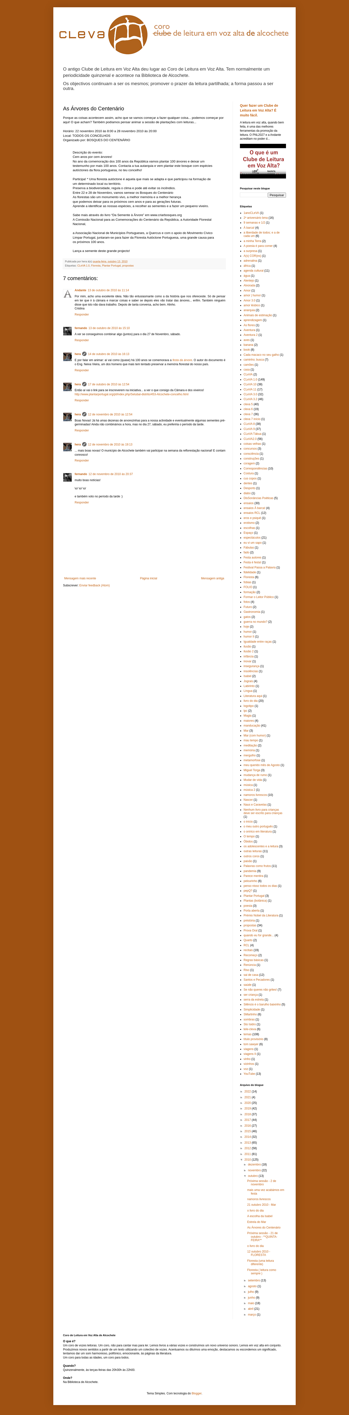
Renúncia (250, 965)
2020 (248, 1103)
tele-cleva (250, 1029)
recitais (248, 950)
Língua (248, 691)
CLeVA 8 (249, 424)
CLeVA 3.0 (250, 394)
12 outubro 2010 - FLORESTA (258, 1253)
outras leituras (253, 851)
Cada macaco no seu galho (261, 354)
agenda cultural (253, 270)
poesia (248, 905)
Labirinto (249, 686)
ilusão (247, 646)
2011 (248, 1154)
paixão (248, 861)
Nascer (248, 799)
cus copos (250, 478)
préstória (249, 920)
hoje (246, 626)
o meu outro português (258, 826)
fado (246, 552)
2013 (248, 1142)
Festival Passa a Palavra (260, 567)
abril (251, 1308)
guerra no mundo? (255, 621)
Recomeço (250, 955)
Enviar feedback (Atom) (94, 585)
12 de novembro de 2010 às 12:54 (110, 414)
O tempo (249, 836)
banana (248, 345)
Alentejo (249, 280)
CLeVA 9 (249, 429)
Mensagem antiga (212, 578)
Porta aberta (252, 910)
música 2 (249, 790)
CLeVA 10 (250, 384)
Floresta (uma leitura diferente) (260, 1262)
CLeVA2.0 (250, 439)
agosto (252, 1286)
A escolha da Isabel (259, 1216)
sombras (249, 1019)
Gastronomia (252, 612)
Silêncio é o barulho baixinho (262, 1004)
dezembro (255, 1164)
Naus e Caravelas (255, 804)
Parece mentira (253, 876)
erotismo (249, 523)
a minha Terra (252, 241)
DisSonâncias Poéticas (258, 498)
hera (78, 354)
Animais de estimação (258, 315)
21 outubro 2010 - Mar (261, 1204)
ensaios (249, 503)
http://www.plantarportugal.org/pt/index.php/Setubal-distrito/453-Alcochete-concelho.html (132, 394)
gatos (247, 617)
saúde (248, 984)
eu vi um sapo (253, 542)
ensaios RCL (252, 513)
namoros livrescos (255, 795)
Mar (246, 730)
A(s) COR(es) (252, 256)
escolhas (249, 528)
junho (252, 1297)
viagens (249, 1049)
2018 (248, 1114)
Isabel (247, 676)
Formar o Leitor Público (259, 597)
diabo (247, 493)
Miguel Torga (252, 770)
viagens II (250, 1054)
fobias (247, 582)
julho (251, 1292)
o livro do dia (255, 1210)
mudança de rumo (255, 775)
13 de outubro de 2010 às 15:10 (109, 328)
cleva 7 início (252, 419)
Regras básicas (254, 960)
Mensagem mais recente (80, 578)
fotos (247, 602)
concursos (250, 448)
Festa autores (252, 557)
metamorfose (252, 760)
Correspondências (255, 468)
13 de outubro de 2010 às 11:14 (108, 290)
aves (247, 340)
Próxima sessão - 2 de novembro (261, 1182)
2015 (248, 1131)
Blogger (197, 1393)
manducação (252, 725)
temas (248, 1034)
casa (247, 369)
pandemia (250, 871)
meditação (250, 745)
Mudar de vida (253, 780)
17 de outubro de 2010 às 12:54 (108, 384)
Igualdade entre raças (258, 641)
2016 (248, 1125)
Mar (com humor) (255, 735)
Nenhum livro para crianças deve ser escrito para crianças (263, 811)
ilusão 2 (249, 651)
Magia (248, 715)
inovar (248, 661)
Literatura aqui (253, 696)
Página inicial (148, 578)
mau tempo (251, 740)
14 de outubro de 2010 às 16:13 (108, 354)
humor (248, 631)
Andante (80, 290)
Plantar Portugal (111, 265)
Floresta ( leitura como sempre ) (261, 1271)
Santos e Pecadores (257, 979)
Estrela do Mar (256, 1222)
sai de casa (251, 975)
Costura (249, 473)
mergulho (250, 755)
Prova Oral (250, 930)
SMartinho (250, 1014)
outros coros (252, 856)
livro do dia (251, 701)
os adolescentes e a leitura (261, 846)
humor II (249, 636)
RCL (246, 945)
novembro (255, 1170)
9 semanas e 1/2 (254, 222)
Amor (247, 290)
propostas (128, 265)
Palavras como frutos (257, 866)
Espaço (248, 532)
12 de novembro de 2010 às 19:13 (110, 444)
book (247, 349)
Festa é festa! (252, 562)
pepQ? (248, 890)
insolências (251, 671)
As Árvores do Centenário (263, 1227)
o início (248, 821)
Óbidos (248, 841)
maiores (249, 720)
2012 (248, 1148)
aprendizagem (253, 320)
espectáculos (252, 537)
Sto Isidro (250, 1024)
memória (249, 750)
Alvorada (249, 285)
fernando (81, 328)
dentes (248, 483)
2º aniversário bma (256, 217)
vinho (247, 1059)
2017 (248, 1120)
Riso (246, 970)
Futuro (248, 607)
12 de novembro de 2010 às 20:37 (110, 474)
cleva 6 (248, 409)
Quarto (248, 940)
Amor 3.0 (249, 300)
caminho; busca (254, 359)
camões (249, 364)
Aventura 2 (251, 335)
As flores (249, 325)
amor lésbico (252, 305)
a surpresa (250, 251)
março (252, 1314)
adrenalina (250, 260)
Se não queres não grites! (260, 989)
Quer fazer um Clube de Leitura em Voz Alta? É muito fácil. (259, 110)
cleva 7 (248, 414)
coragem (249, 463)
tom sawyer (251, 1044)
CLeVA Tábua (253, 434)
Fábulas (249, 547)
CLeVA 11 (250, 389)
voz (246, 1069)
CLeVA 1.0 (83, 265)
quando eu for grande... (259, 935)
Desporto (249, 488)
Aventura (249, 330)
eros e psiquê (252, 518)
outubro (253, 1176)
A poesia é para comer (258, 246)
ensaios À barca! (254, 508)
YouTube (249, 1073)
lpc (245, 710)
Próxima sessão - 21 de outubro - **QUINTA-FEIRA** (262, 1236)
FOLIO (248, 587)
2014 (248, 1137)
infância (249, 656)
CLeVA (248, 374)
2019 (248, 1108)
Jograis (248, 681)
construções (251, 458)
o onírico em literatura (258, 831)
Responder (82, 314)
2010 (248, 1159)
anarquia (249, 310)
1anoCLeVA (251, 213)
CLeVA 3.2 (250, 399)
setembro (254, 1280)
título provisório (253, 1039)
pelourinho (250, 881)
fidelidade (250, 572)
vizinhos (249, 1064)
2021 (248, 1097)
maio (251, 1303)
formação (250, 592)
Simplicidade (252, 1009)
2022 (248, 1091)
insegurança (251, 666)
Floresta (96, 265)
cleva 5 (248, 404)
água (247, 275)
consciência (251, 453)
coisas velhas (252, 443)
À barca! (249, 227)
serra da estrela (254, 999)
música (248, 785)
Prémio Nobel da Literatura (261, 915)
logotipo (249, 706)
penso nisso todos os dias (260, 886)
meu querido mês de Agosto (262, 765)
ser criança (251, 994)
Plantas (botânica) (255, 900)
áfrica (247, 265)
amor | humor (252, 295)
